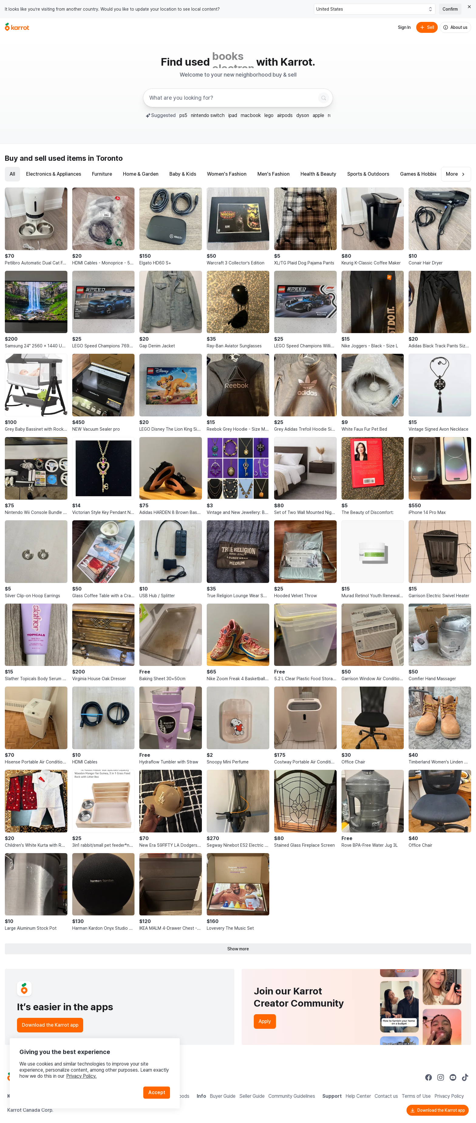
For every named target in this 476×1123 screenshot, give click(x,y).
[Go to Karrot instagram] (440, 1077)
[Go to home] (17, 27)
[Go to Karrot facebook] (428, 1077)
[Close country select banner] (469, 6)
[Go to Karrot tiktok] (465, 1077)
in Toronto (105, 158)
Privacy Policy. (81, 1076)
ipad (232, 115)
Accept (156, 1092)
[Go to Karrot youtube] (453, 1077)
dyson (302, 115)
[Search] (323, 97)
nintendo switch (208, 115)
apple (318, 115)
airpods (285, 115)
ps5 (183, 115)
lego (269, 115)
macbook (251, 115)
